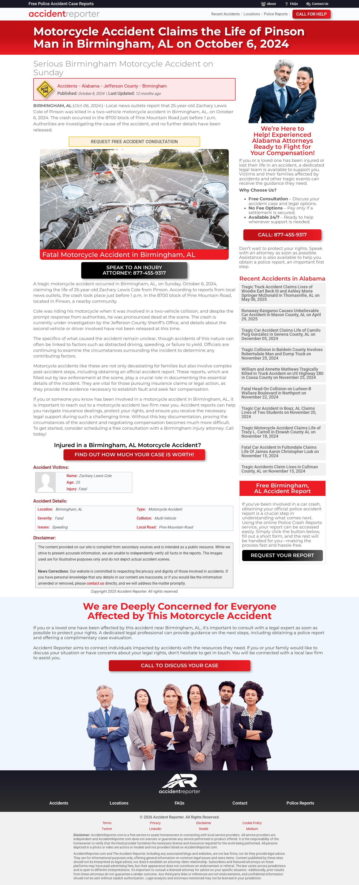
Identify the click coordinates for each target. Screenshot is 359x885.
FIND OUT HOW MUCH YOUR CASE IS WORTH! (134, 454)
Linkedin (155, 829)
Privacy (155, 823)
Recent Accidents (225, 14)
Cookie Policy (252, 823)
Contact (239, 803)
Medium (252, 829)
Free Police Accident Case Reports (61, 4)
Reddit (203, 829)
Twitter (107, 829)
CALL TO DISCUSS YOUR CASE (179, 665)
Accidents (67, 86)
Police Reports (276, 14)
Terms (106, 823)
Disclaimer (203, 823)
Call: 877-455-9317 (282, 235)
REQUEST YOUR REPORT (282, 555)
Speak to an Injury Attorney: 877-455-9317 (134, 270)
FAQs (179, 803)
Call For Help (311, 14)
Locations (252, 14)
